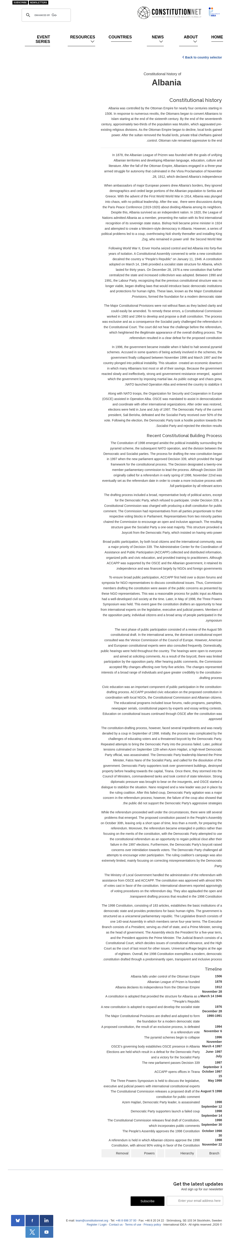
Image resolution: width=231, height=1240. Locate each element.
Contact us (115, 1224)
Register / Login (97, 1224)
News (158, 39)
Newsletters (38, 2)
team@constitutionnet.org (92, 1220)
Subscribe (20, 2)
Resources (82, 39)
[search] (46, 15)
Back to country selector (203, 57)
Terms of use (133, 1224)
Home (217, 37)
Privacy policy (152, 1224)
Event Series (43, 39)
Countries (121, 37)
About (191, 39)
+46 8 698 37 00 (126, 1220)
